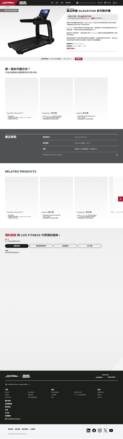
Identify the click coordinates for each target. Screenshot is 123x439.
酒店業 (7, 395)
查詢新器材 (65, 246)
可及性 (7, 413)
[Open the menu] (115, 2)
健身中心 (7, 392)
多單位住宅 (8, 397)
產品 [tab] (57, 3)
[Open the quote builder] (107, 2)
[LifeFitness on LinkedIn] (88, 431)
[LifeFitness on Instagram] (100, 431)
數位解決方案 (78, 392)
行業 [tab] (52, 3)
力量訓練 (53, 395)
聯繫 (93, 18)
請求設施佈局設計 (41, 246)
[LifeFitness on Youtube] (111, 431)
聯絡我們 (68, 3)
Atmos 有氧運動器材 (80, 395)
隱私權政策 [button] (25, 429)
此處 (81, 16)
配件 (52, 397)
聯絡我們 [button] (10, 429)
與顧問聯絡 (17, 246)
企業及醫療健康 (32, 397)
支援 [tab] (62, 3)
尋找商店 (8, 407)
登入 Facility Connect (12, 419)
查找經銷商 (8, 404)
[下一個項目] (120, 199)
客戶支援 (89, 246)
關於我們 (8, 401)
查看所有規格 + (71, 49)
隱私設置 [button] (17, 429)
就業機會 (8, 416)
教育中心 (99, 397)
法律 (6, 410)
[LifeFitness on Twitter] (105, 431)
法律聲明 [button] (32, 429)
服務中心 (99, 395)
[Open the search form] (100, 2)
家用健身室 (31, 392)
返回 (7, 6)
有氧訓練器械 (55, 392)
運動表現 (30, 395)
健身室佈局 (100, 392)
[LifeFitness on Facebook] (94, 431)
